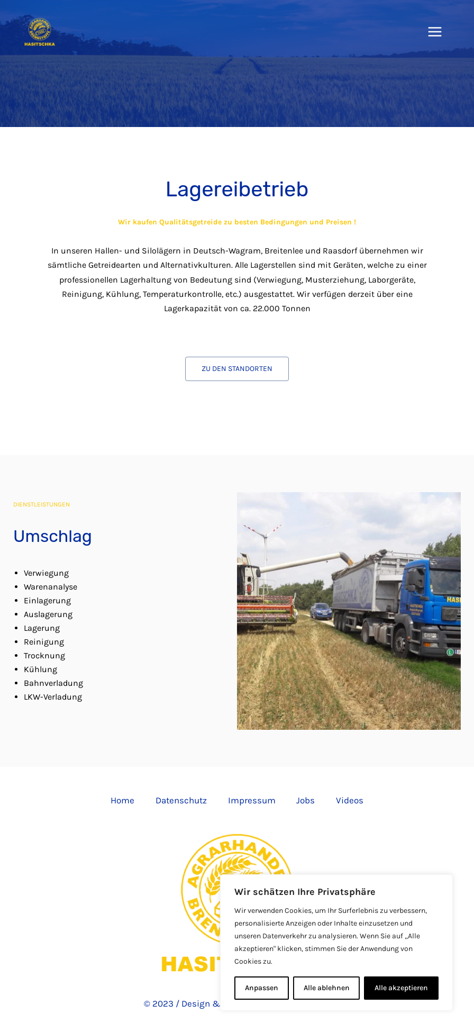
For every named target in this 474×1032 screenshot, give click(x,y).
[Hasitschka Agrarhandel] (40, 32)
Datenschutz (181, 800)
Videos (350, 800)
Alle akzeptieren (401, 987)
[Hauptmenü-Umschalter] (435, 31)
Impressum (252, 800)
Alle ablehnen (327, 987)
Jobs (306, 800)
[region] (336, 942)
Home (122, 800)
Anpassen (261, 987)
